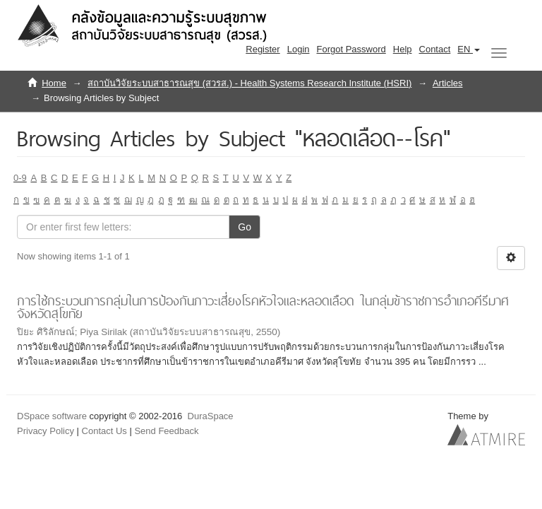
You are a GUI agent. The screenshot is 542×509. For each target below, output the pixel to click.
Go (244, 227)
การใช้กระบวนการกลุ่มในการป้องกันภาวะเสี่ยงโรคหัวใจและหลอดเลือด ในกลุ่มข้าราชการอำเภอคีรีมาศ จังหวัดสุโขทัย (263, 307)
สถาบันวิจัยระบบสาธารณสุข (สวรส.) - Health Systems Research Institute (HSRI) (249, 83)
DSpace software (52, 416)
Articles (448, 83)
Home (54, 83)
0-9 (20, 177)
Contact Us (104, 431)
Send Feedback (166, 431)
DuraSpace (211, 416)
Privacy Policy (45, 431)
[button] (468, 49)
